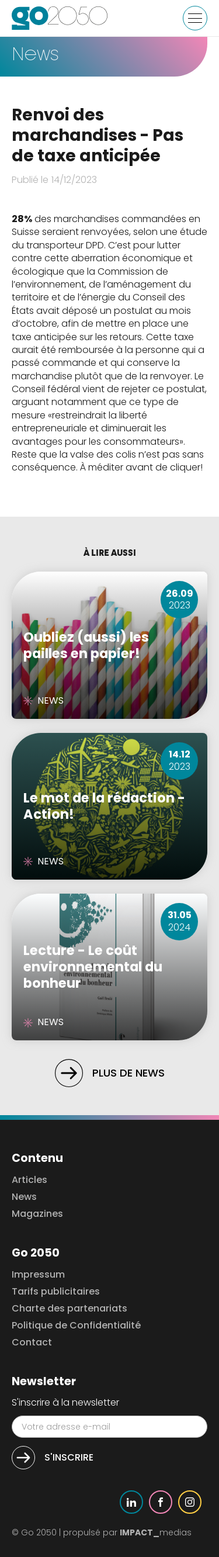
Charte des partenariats (69, 1309)
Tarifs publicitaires (56, 1292)
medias (156, 1532)
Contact (32, 1343)
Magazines (37, 1214)
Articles (29, 1180)
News (24, 1197)
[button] (195, 18)
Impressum (38, 1275)
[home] (60, 18)
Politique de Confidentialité (76, 1326)
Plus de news (128, 1072)
